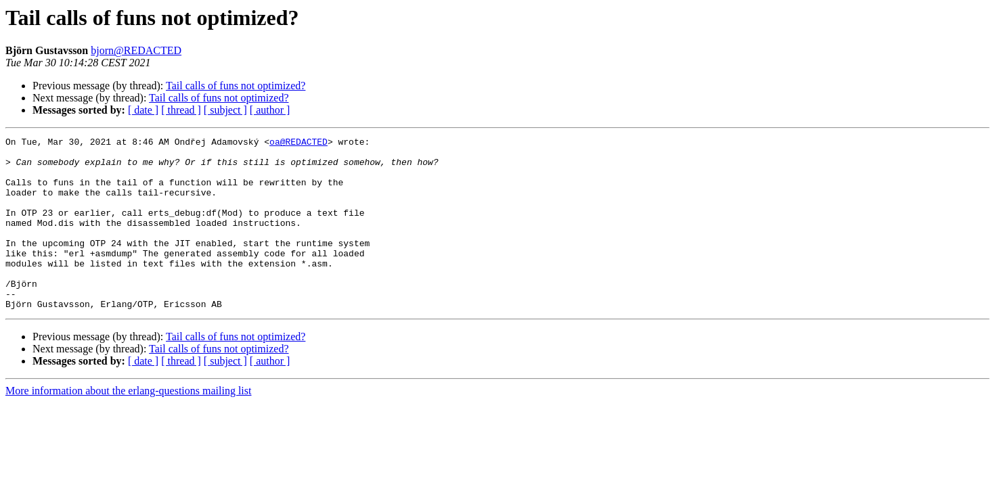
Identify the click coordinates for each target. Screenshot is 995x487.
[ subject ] (225, 110)
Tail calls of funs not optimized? (235, 85)
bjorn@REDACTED (136, 50)
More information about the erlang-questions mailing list (128, 425)
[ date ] (143, 110)
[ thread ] (181, 110)
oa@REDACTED (298, 143)
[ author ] (270, 110)
